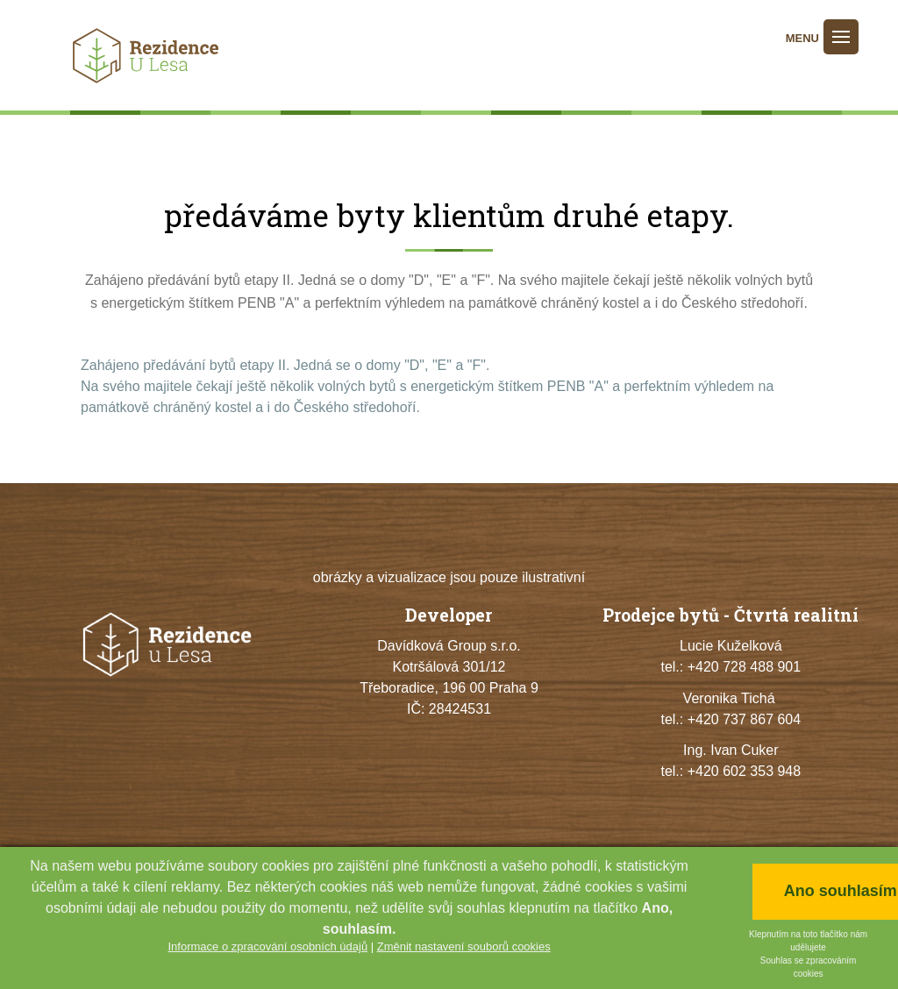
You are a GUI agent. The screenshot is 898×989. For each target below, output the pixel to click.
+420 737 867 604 (744, 719)
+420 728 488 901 (744, 666)
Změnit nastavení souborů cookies (464, 946)
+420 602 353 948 (744, 771)
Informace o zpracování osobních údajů (267, 946)
